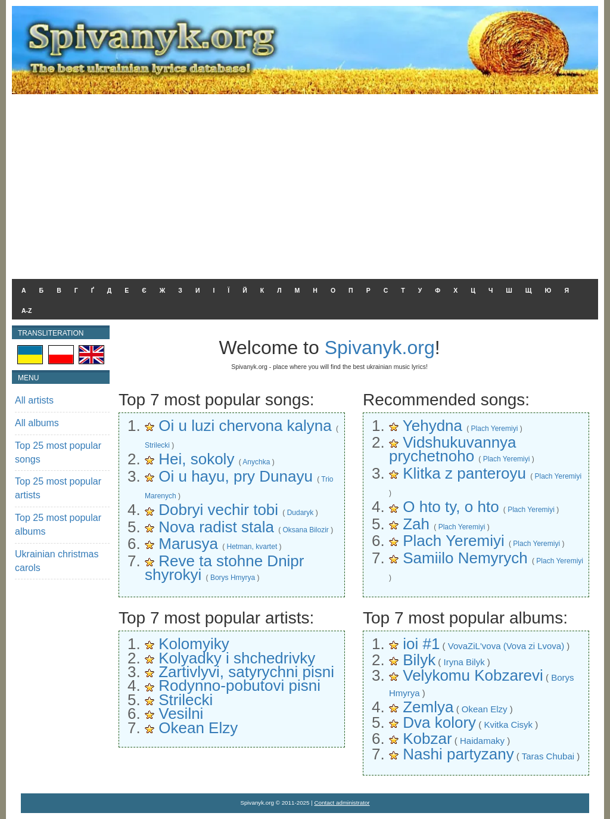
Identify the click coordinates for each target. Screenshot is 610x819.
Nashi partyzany (458, 754)
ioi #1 (421, 644)
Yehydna (432, 426)
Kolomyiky (193, 644)
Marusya (188, 544)
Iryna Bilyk (463, 662)
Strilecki (157, 445)
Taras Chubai (548, 756)
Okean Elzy (198, 728)
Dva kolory (439, 722)
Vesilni (180, 713)
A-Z (26, 310)
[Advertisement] (305, 183)
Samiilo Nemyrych (465, 558)
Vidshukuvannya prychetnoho (452, 449)
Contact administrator (342, 802)
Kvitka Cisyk (508, 724)
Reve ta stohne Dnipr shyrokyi (224, 568)
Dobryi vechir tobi (218, 510)
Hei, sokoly (196, 459)
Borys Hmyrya (232, 577)
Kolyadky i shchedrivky (236, 658)
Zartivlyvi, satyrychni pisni (246, 672)
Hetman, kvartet (252, 546)
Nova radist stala (216, 527)
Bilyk (419, 660)
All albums (37, 423)
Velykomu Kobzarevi (473, 675)
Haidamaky (482, 741)
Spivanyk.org (380, 347)
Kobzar (427, 738)
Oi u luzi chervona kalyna (244, 426)
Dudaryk (300, 512)
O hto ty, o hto (451, 507)
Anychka (256, 462)
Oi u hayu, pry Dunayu (235, 476)
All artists (34, 400)
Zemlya (428, 707)
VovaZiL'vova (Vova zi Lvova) (506, 646)
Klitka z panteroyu (464, 473)
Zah (416, 524)
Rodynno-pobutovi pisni (239, 685)
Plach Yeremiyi (494, 428)
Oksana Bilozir (305, 530)
